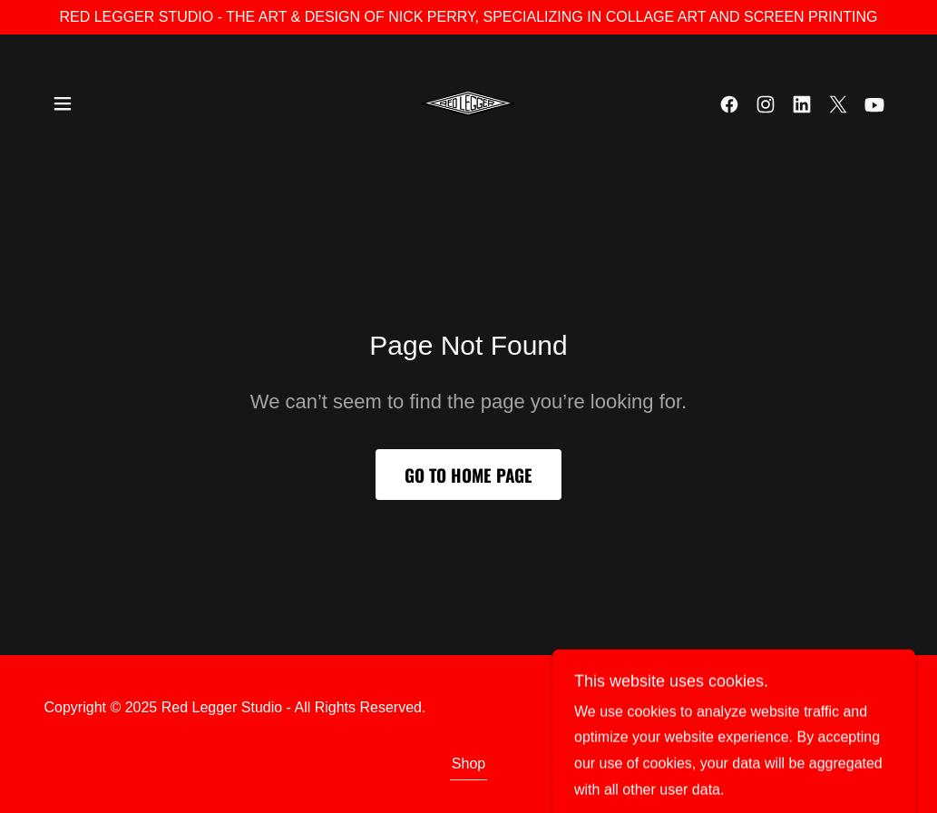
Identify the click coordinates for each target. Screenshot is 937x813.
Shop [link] (468, 763)
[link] (468, 103)
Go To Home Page (468, 474)
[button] (62, 103)
